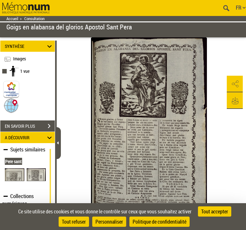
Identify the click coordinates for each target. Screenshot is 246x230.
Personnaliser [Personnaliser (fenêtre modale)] (109, 221)
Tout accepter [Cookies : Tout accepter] (214, 211)
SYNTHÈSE (29, 46)
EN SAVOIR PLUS (30, 126)
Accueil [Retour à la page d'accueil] (12, 18)
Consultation (34, 18)
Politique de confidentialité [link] (159, 221)
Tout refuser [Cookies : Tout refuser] (74, 221)
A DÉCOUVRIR (29, 137)
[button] (11, 105)
